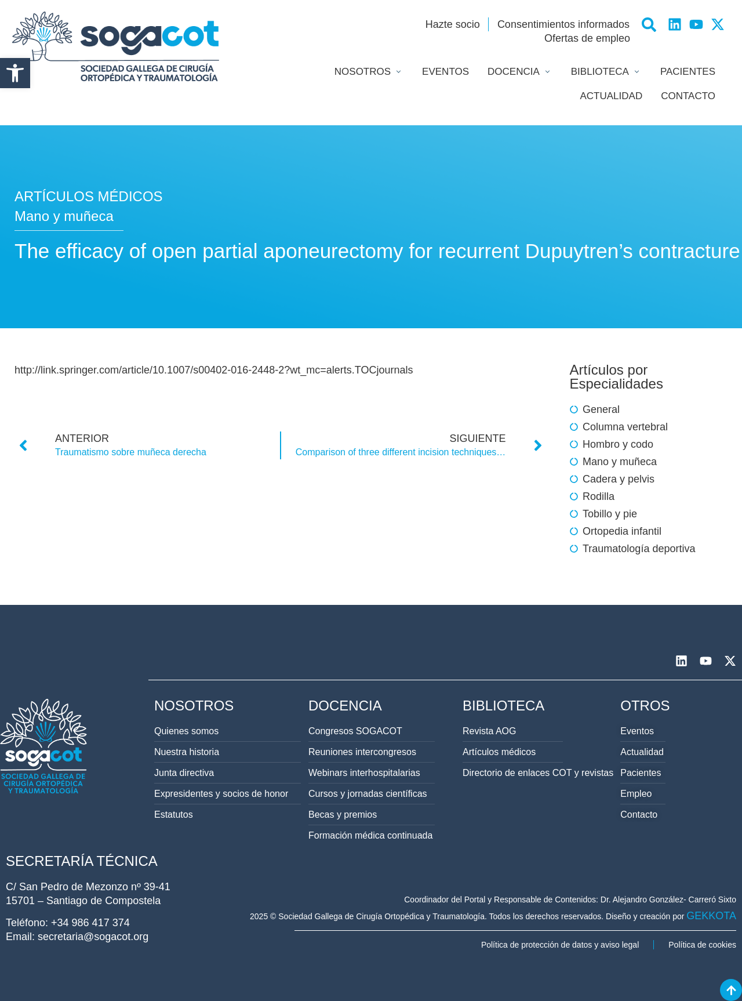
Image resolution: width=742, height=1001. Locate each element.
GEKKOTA (711, 916)
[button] (15, 73)
